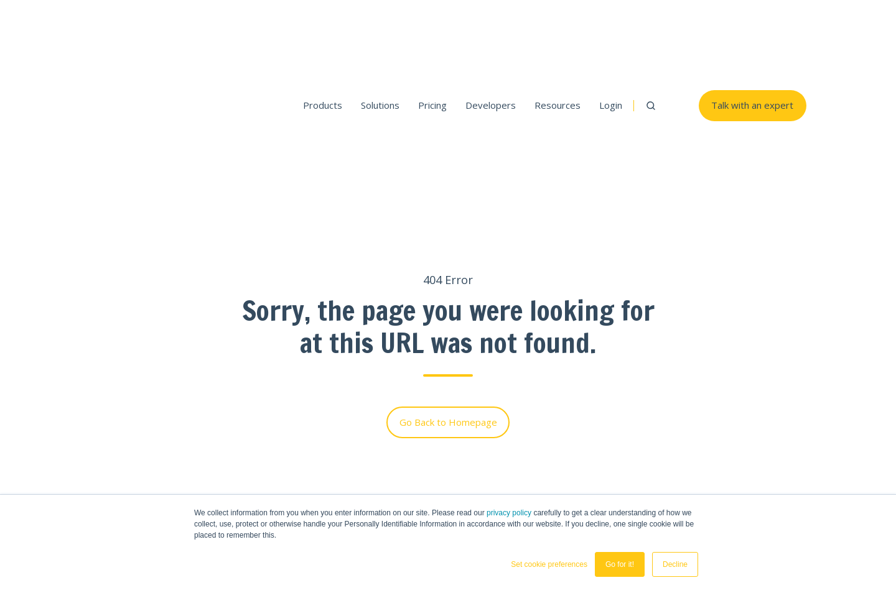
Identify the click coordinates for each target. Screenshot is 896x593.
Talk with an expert (752, 31)
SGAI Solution (666, 433)
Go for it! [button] (619, 564)
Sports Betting (578, 433)
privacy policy (509, 512)
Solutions (380, 31)
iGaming (564, 453)
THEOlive (571, 387)
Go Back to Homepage (448, 274)
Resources (557, 31)
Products (322, 31)
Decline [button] (675, 564)
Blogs (742, 453)
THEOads (663, 387)
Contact (746, 414)
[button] (650, 31)
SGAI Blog (659, 453)
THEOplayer (487, 387)
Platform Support (492, 433)
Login (610, 31)
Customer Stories (767, 433)
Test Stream (482, 473)
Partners (749, 473)
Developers (490, 31)
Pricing (432, 31)
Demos (471, 453)
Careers (747, 493)
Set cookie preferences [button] (549, 564)
